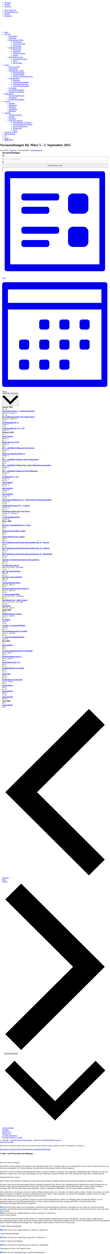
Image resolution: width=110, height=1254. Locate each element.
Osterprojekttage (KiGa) (11, 583)
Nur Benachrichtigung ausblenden (29, 1149)
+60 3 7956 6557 (10, 10)
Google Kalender (8, 1128)
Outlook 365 (6, 1132)
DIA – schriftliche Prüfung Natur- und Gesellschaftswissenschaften (26, 465)
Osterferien (6, 606)
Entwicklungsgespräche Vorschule (14, 631)
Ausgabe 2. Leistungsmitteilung (13, 625)
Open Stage (6, 674)
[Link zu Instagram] (7, 6)
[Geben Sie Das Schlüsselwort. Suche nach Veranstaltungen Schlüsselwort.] (55, 159)
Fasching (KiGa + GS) (10, 477)
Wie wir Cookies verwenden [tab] (10, 1162)
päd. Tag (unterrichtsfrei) (11, 571)
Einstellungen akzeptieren (9, 1149)
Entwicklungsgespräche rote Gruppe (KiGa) (18, 417)
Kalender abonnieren (11, 1053)
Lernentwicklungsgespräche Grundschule (17, 651)
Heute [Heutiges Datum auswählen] (4, 880)
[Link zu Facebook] (7, 3)
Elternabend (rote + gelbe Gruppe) (15, 600)
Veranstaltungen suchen (55, 165)
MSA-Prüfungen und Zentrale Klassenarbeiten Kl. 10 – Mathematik (27, 554)
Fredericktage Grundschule (12, 680)
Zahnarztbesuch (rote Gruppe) (13, 537)
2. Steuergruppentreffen (11, 517)
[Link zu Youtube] (7, 4)
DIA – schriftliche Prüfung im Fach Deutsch (18, 448)
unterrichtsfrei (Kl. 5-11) (11, 662)
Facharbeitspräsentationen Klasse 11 (15, 588)
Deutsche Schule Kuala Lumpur (21, 1140)
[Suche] (6, 138)
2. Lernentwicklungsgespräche (13, 637)
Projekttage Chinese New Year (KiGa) (16, 511)
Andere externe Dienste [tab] (8, 1215)
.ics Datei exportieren (9, 1135)
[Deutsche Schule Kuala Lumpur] (16, 29)
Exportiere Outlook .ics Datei (12, 1137)
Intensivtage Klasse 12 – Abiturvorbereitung (18, 411)
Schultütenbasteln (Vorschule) (13, 668)
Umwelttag (6, 620)
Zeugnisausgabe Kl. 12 (10, 422)
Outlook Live (6, 1134)
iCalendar (5, 1130)
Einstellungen (46, 1149)
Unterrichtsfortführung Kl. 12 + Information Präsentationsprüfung (26, 500)
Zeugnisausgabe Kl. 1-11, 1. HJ (13, 428)
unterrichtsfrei (7, 436)
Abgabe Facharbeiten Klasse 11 (13, 454)
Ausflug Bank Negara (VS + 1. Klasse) (16, 505)
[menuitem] (57, 10)
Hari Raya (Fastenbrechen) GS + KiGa (16, 525)
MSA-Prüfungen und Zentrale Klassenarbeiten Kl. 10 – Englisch (25, 548)
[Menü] (8, 140)
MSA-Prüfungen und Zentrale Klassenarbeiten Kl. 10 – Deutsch (25, 542)
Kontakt (7, 14)
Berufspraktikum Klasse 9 (11, 657)
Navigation (8, 16)
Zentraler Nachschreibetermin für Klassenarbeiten (20, 560)
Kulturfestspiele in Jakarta (12, 614)
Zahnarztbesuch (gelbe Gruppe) (14, 531)
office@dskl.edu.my (11, 12)
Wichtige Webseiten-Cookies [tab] (10, 1177)
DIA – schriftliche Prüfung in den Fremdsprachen (20, 459)
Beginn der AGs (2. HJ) (10, 442)
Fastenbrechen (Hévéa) (10, 565)
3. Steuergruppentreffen (11, 594)
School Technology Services (51, 1140)
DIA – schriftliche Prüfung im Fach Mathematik (20, 471)
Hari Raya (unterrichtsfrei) (12, 577)
